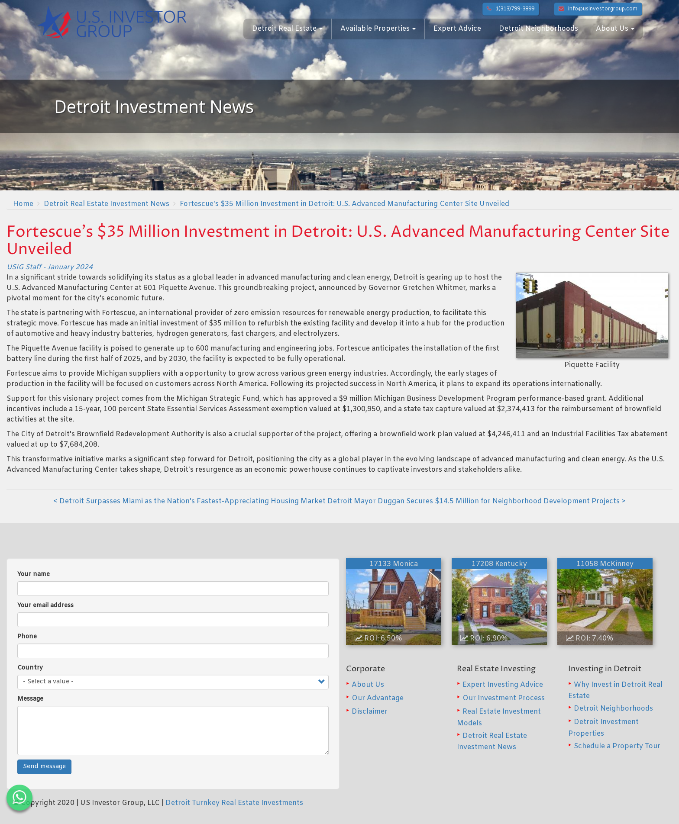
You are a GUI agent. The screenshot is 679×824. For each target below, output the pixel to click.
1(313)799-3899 (510, 9)
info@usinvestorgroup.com (598, 9)
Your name (33, 574)
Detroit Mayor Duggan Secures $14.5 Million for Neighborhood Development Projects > (476, 501)
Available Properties (378, 28)
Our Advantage (378, 698)
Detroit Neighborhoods (538, 28)
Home (23, 204)
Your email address (45, 606)
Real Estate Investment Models (499, 717)
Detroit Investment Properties (603, 728)
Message (30, 699)
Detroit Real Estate (287, 28)
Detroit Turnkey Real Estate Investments (234, 803)
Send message (44, 767)
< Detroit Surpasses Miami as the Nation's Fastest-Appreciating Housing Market (189, 501)
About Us (615, 28)
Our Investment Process (503, 698)
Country (30, 668)
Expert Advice (457, 28)
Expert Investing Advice (502, 684)
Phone (27, 637)
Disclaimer (370, 711)
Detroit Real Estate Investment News (106, 204)
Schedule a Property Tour (617, 746)
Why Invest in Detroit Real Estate (615, 690)
